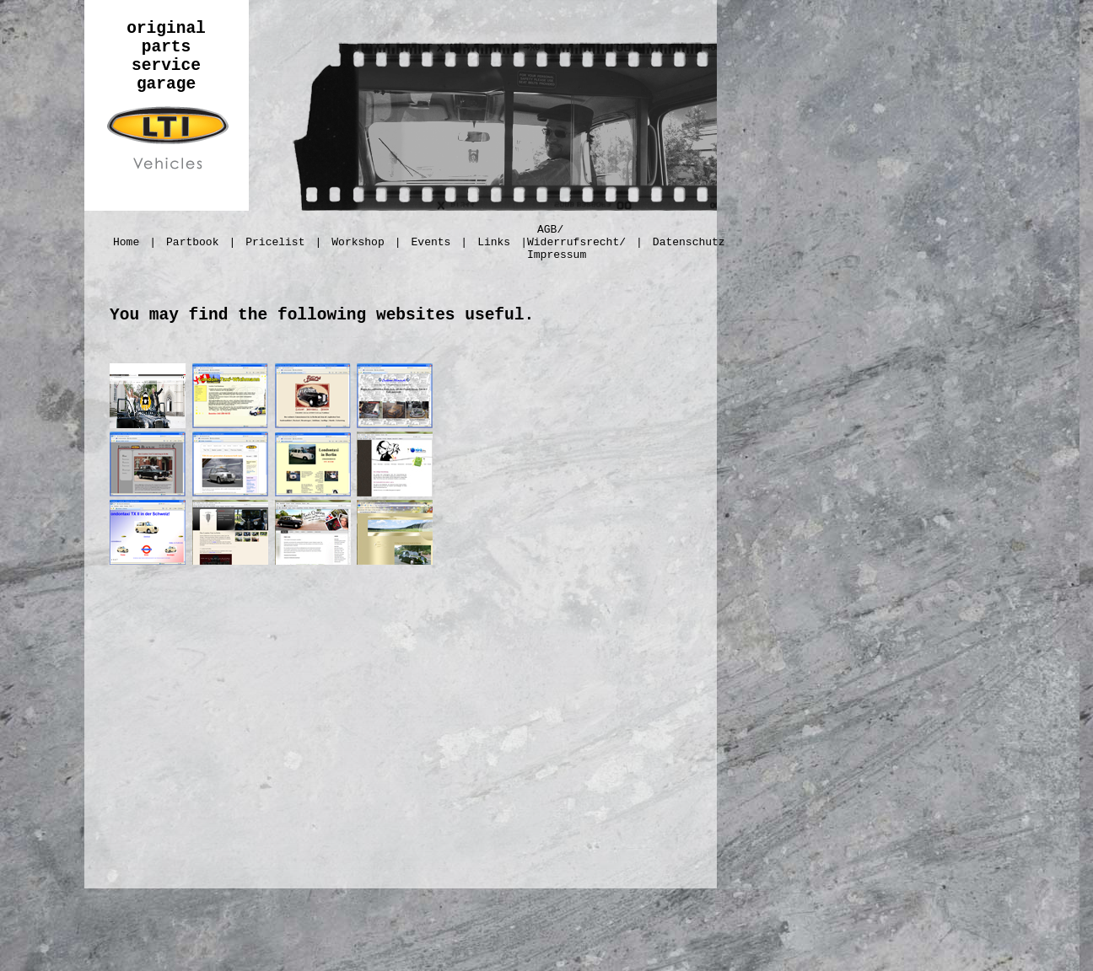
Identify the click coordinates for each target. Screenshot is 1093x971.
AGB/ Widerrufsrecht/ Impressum (576, 242)
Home (126, 242)
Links (493, 242)
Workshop (357, 242)
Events (431, 242)
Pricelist (274, 242)
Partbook (192, 242)
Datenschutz (689, 242)
